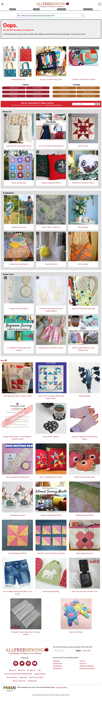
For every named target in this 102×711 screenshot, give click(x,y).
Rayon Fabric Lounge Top (51, 227)
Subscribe (23, 677)
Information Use (57, 105)
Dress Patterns (14, 96)
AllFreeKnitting (57, 666)
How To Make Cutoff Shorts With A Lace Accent (17, 592)
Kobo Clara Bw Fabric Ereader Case (84, 591)
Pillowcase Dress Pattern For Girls (51, 348)
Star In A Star (83, 146)
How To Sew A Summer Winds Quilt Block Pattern (51, 397)
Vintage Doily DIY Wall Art (19, 309)
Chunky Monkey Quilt (18, 183)
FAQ (39, 670)
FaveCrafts (56, 661)
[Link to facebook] (15, 663)
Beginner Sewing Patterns (88, 88)
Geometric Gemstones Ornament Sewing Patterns (51, 310)
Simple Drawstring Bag (51, 591)
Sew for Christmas (88, 92)
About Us (12, 670)
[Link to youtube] (34, 663)
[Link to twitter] (22, 663)
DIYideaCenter (57, 668)
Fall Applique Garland (17, 515)
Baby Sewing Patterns (88, 96)
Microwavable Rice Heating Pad (17, 477)
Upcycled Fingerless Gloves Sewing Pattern (84, 438)
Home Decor (64, 96)
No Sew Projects (64, 92)
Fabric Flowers (14, 92)
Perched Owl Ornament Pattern (83, 183)
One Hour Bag (83, 264)
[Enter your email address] (64, 650)
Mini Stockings (83, 227)
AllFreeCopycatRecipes (87, 666)
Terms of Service (19, 681)
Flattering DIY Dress (19, 227)
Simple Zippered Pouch (84, 553)
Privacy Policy (49, 105)
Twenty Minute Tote (18, 79)
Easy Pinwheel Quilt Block (17, 553)
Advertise (21, 670)
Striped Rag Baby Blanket (84, 515)
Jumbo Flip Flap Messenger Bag (83, 309)
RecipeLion (83, 663)
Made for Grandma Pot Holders (84, 79)
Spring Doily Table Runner (19, 264)
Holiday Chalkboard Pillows (51, 183)
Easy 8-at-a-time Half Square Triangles (51, 553)
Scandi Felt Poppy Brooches (84, 477)
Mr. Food (82, 661)
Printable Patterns (38, 96)
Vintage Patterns (37, 88)
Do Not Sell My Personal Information (18, 674)
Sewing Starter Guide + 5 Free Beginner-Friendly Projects (17, 438)
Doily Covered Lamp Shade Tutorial (18, 146)
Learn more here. (62, 687)
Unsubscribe (32, 681)
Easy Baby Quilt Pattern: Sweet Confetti (17, 396)
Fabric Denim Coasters (51, 437)
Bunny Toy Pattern (76, 632)
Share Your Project (36, 677)
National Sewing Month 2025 (51, 515)
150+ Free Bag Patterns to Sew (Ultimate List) (83, 349)
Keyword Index (39, 674)
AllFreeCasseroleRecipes (87, 668)
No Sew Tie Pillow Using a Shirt (51, 79)
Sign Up (97, 104)
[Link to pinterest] (28, 663)
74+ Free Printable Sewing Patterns (51, 146)
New (4, 360)
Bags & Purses (14, 88)
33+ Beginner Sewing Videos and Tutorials (19, 349)
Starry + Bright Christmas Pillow (51, 477)
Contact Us (31, 670)
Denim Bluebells (84, 396)
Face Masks (37, 92)
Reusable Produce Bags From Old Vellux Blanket (25, 633)
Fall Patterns (64, 88)
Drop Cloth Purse (51, 264)
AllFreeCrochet (57, 663)
